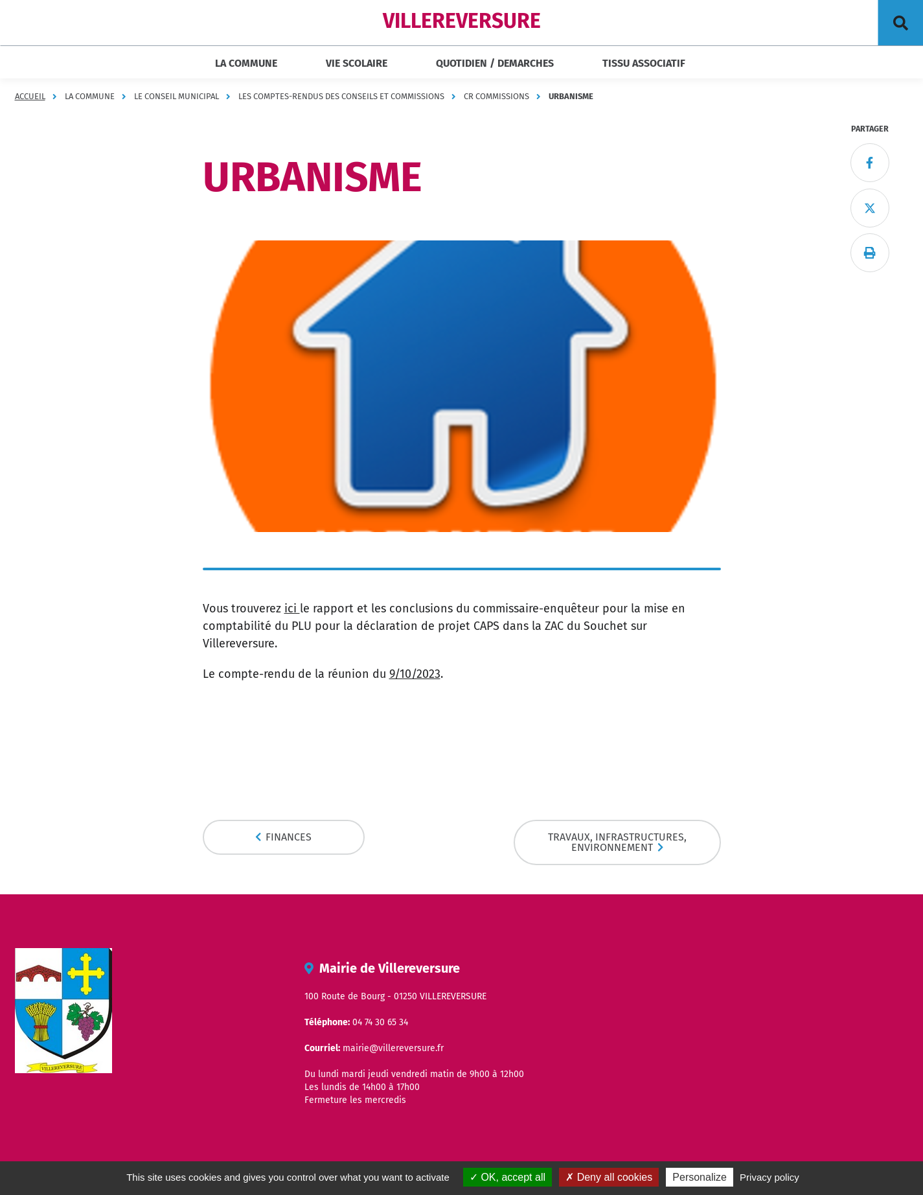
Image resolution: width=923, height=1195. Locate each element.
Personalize (699, 1177)
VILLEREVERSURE (462, 20)
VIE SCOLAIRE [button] (356, 63)
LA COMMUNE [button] (246, 63)
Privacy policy (769, 1177)
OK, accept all (507, 1177)
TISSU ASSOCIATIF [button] (643, 63)
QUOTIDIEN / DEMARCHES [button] (495, 63)
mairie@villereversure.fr (393, 1048)
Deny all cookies (608, 1177)
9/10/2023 (414, 674)
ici (292, 608)
